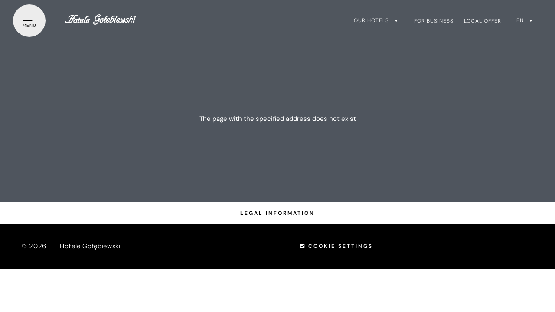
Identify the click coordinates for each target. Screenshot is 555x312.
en (520, 20)
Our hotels (371, 20)
